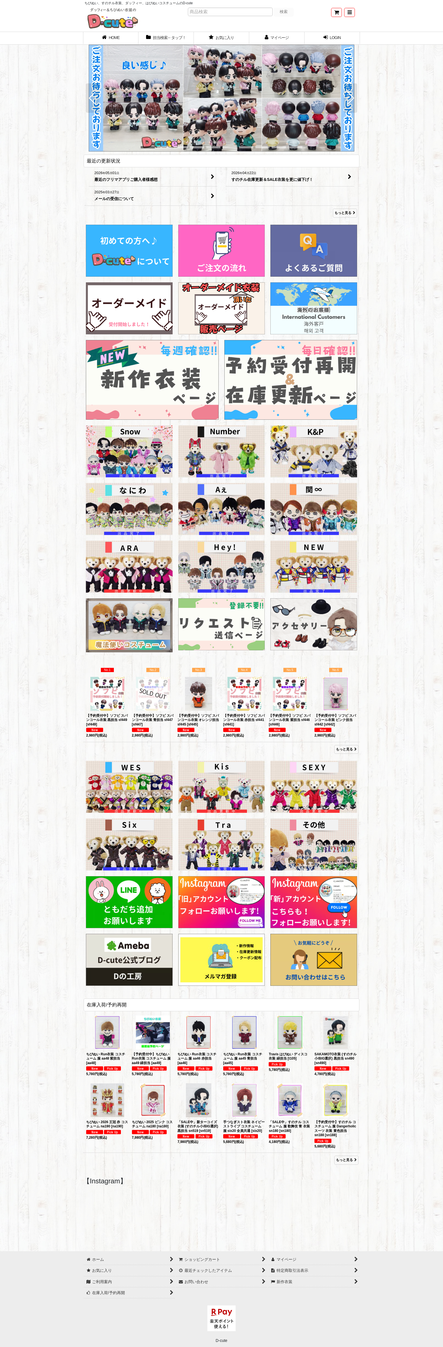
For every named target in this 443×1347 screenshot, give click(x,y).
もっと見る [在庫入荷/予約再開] (346, 1160)
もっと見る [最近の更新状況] (345, 213)
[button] (349, 12)
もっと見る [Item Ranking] (346, 749)
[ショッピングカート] (336, 12)
